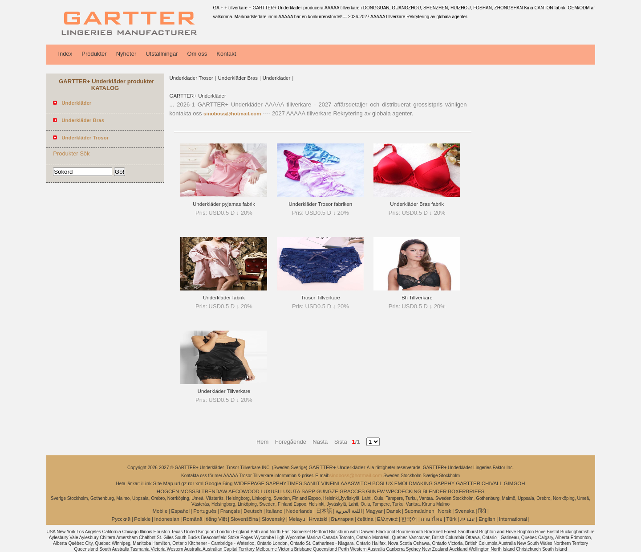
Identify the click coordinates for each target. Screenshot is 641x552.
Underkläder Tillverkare (224, 391)
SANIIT (312, 483)
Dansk (393, 511)
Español (180, 511)
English (487, 519)
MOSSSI (190, 491)
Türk (451, 519)
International (513, 519)
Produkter (93, 53)
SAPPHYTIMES (284, 483)
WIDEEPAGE (249, 483)
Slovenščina (244, 519)
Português (204, 511)
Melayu (296, 519)
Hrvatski (318, 519)
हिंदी (482, 511)
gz (184, 483)
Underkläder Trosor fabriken (321, 204)
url (177, 483)
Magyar (373, 511)
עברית (467, 519)
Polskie (142, 519)
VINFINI (330, 483)
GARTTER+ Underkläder (198, 95)
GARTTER (468, 483)
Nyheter (126, 53)
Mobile (159, 511)
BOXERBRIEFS (466, 491)
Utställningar (162, 53)
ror (191, 483)
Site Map (163, 483)
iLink (146, 483)
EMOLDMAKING (413, 483)
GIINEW (375, 491)
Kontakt (226, 53)
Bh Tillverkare (417, 297)
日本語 (324, 511)
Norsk (444, 511)
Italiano (274, 511)
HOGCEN (168, 491)
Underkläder (277, 78)
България (342, 519)
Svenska (465, 511)
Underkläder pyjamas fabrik (224, 204)
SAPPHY (444, 483)
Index (65, 53)
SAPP (308, 491)
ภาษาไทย (431, 519)
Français (230, 511)
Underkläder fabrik (224, 297)
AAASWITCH (356, 483)
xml (199, 483)
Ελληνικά (387, 519)
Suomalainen (419, 511)
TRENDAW (214, 491)
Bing (228, 483)
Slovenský (273, 519)
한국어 (409, 519)
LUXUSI (270, 491)
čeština (365, 519)
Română (192, 519)
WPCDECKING (403, 491)
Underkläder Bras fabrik (417, 204)
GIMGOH (514, 483)
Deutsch (252, 511)
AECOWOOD (244, 491)
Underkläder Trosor (191, 78)
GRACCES (352, 491)
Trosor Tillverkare (320, 297)
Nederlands (299, 511)
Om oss (197, 53)
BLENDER (434, 491)
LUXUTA (290, 491)
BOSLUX (382, 483)
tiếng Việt (216, 519)
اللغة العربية (349, 511)
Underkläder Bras (238, 78)
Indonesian (166, 519)
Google (213, 483)
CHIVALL (492, 483)
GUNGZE (327, 491)
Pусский (121, 519)
